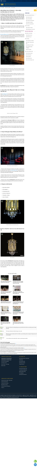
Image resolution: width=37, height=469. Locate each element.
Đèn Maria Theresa (29, 22)
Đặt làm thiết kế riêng (22, 404)
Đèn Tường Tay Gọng (30, 40)
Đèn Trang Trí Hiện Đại (30, 20)
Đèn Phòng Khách (29, 53)
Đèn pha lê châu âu (16, 430)
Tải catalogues (21, 405)
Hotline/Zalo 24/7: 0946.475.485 (6, 392)
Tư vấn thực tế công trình (23, 402)
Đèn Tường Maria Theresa (29, 47)
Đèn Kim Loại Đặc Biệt (30, 23)
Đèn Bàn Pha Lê (28, 36)
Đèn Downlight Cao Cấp (30, 29)
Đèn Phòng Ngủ (29, 58)
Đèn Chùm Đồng (29, 18)
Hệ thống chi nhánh (22, 395)
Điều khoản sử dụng (4, 417)
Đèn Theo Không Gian (29, 51)
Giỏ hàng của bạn (4, 395)
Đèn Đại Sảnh (28, 56)
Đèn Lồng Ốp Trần (29, 27)
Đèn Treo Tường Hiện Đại (30, 43)
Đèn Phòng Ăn (28, 54)
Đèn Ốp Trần (27, 25)
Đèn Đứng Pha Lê (29, 35)
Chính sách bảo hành (4, 414)
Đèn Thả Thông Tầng (29, 31)
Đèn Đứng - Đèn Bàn (28, 33)
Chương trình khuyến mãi (23, 401)
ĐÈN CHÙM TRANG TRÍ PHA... (29, 15)
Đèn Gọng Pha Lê (29, 17)
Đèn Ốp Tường (28, 49)
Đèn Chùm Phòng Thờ (30, 59)
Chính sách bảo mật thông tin (5, 418)
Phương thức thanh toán (22, 407)
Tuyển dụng (21, 392)
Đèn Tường (27, 38)
